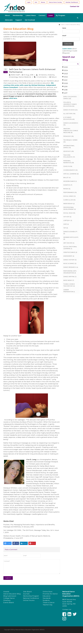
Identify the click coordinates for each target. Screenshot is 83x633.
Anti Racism (68, 243)
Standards (47, 598)
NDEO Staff (15, 75)
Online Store (47, 592)
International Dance (69, 146)
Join (36, 2)
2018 (65, 90)
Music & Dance (69, 263)
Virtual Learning (71, 174)
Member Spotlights (70, 238)
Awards (6, 592)
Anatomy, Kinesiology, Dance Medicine (70, 130)
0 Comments (42, 77)
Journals (26, 594)
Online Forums (29, 600)
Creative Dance (70, 252)
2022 (66, 77)
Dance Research (70, 267)
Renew (43, 2)
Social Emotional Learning (70, 247)
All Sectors (43, 75)
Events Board (8, 602)
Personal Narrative (68, 161)
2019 (65, 86)
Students (46, 600)
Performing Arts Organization (70, 272)
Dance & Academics (70, 124)
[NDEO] (14, 7)
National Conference (31, 598)
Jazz (66, 224)
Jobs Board (27, 592)
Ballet (67, 177)
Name (64, 28)
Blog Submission (9, 596)
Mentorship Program (31, 596)
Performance (70, 192)
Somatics (67, 185)
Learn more (67, 49)
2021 (65, 80)
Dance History (70, 260)
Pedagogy (68, 136)
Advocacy (68, 151)
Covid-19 (67, 166)
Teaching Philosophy (69, 156)
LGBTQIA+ (67, 220)
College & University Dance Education (70, 104)
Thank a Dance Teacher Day (69, 285)
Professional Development (69, 208)
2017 (65, 93)
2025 (66, 67)
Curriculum (69, 200)
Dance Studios (70, 110)
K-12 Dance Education (69, 118)
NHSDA (66, 188)
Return (54, 77)
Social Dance (69, 196)
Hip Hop (67, 216)
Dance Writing (70, 276)
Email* (64, 35)
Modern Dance (70, 181)
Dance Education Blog (12, 594)
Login (28, 2)
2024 (66, 70)
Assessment (68, 256)
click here (13, 98)
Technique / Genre (70, 141)
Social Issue (69, 213)
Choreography (70, 170)
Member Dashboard (72, 2)
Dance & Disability (70, 232)
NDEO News (68, 280)
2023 (66, 74)
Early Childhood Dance (70, 97)
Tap (65, 228)
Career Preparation (69, 290)
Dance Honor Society (55, 2)
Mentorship (69, 203)
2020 (66, 83)
